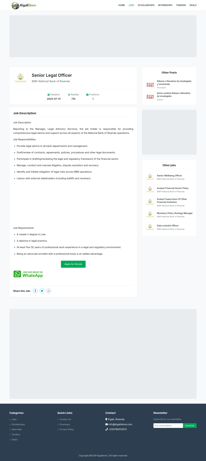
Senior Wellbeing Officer (169, 175)
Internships (165, 5)
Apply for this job (73, 264)
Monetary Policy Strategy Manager (175, 213)
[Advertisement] (103, 36)
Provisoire (63, 424)
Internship (15, 429)
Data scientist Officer (168, 225)
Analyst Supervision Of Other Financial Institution (172, 200)
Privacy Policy (65, 429)
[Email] (168, 425)
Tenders (181, 5)
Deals (193, 5)
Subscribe (189, 425)
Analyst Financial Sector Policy (173, 188)
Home (121, 5)
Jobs (131, 5)
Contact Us (64, 419)
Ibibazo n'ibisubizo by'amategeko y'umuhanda (174, 82)
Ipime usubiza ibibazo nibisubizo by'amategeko (173, 94)
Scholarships (146, 5)
